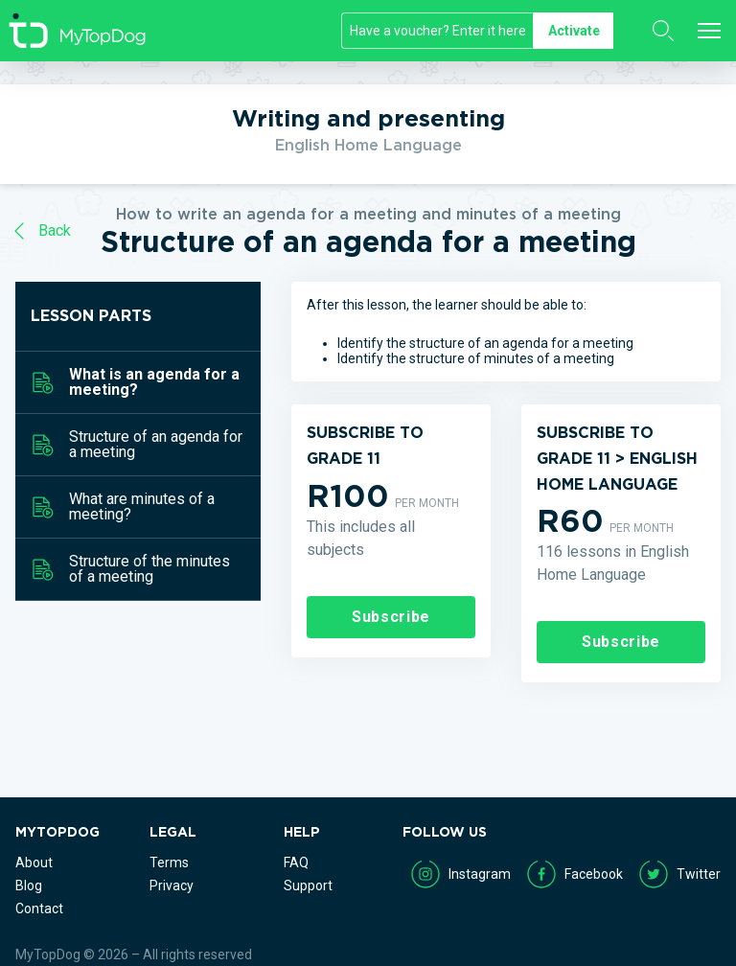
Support (308, 885)
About (34, 862)
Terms (169, 862)
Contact (39, 908)
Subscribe (391, 617)
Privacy (172, 885)
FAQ (296, 862)
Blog (28, 885)
